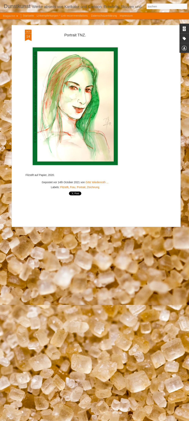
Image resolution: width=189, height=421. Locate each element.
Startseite (28, 15)
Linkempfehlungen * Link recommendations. (62, 15)
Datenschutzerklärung (104, 15)
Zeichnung (93, 165)
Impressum (126, 15)
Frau (72, 165)
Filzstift (64, 165)
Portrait (81, 165)
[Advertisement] (146, 68)
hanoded (109, 419)
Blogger (129, 419)
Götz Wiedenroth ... (96, 160)
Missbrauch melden (143, 419)
